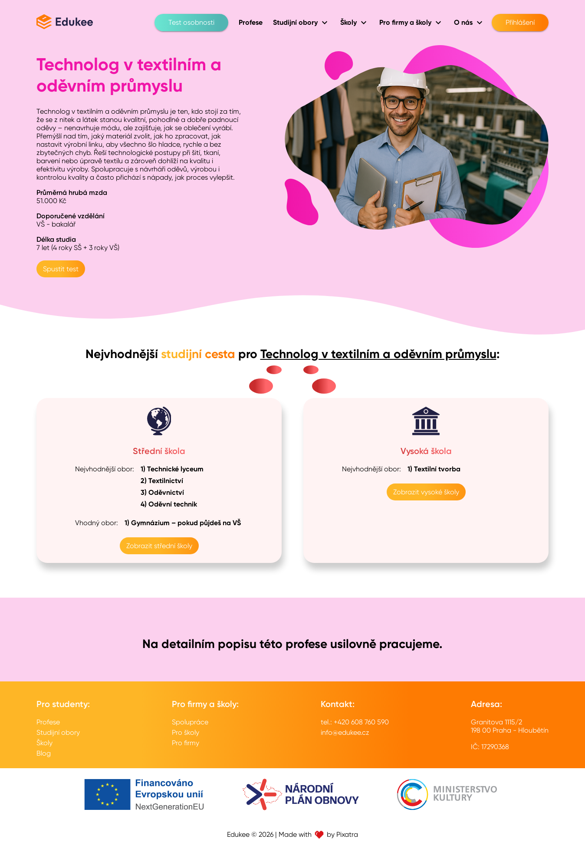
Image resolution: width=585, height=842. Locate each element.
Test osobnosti (191, 22)
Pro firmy (185, 743)
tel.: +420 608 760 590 (355, 722)
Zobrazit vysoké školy (426, 492)
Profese (48, 722)
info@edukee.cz (345, 732)
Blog (43, 753)
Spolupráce (190, 722)
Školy (44, 743)
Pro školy (185, 732)
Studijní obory (58, 732)
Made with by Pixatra (318, 834)
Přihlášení (520, 22)
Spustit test (61, 269)
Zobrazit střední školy (159, 546)
